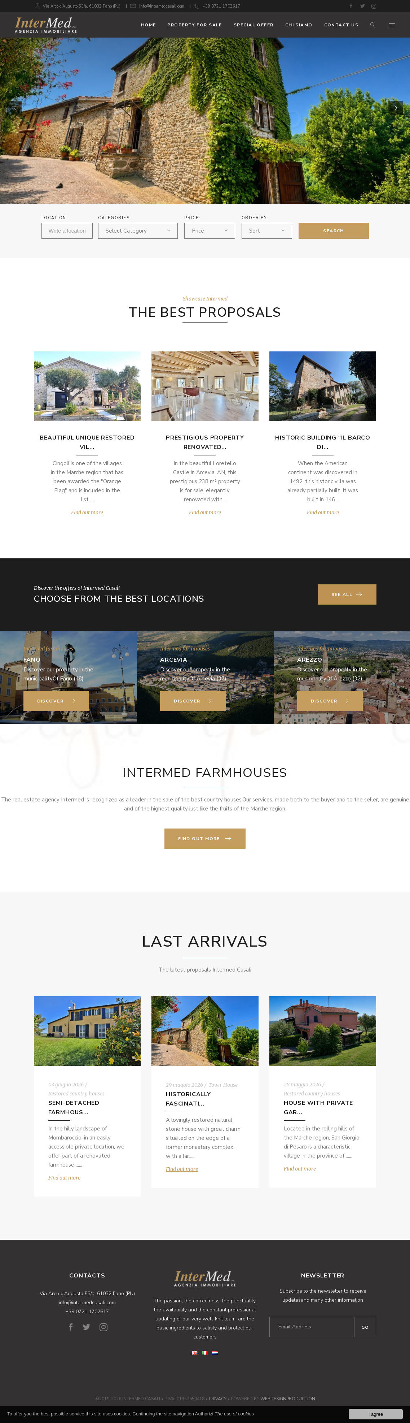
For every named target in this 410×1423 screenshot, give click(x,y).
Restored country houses (76, 1093)
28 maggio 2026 (302, 1084)
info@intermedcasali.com (161, 6)
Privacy (217, 1399)
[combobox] (138, 231)
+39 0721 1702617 (221, 6)
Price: (192, 218)
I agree (376, 1414)
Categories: (114, 218)
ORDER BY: (255, 218)
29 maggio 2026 (184, 1085)
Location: (54, 218)
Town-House (223, 1085)
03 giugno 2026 (66, 1084)
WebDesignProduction (287, 1399)
